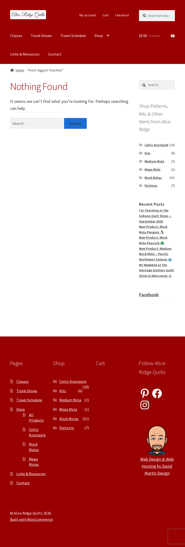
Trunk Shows (41, 35)
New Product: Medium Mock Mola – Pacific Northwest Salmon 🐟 (155, 253)
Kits (148, 153)
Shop (98, 35)
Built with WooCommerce (31, 519)
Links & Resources (25, 54)
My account (87, 15)
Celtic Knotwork (156, 145)
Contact (54, 54)
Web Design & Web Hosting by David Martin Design (157, 466)
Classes (16, 35)
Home (20, 70)
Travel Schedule (73, 35)
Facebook (149, 295)
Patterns (151, 185)
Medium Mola (154, 161)
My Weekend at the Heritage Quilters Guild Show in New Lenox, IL (156, 270)
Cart (106, 15)
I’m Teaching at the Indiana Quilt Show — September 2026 (155, 215)
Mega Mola (152, 169)
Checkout (122, 15)
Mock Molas (153, 177)
